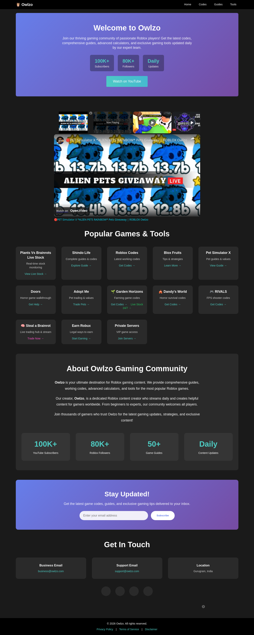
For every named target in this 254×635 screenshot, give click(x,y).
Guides (218, 4)
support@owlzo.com (127, 571)
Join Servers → (127, 338)
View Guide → (218, 265)
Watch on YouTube (127, 81)
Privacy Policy (105, 629)
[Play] (152, 122)
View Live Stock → (36, 273)
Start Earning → (81, 338)
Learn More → (172, 265)
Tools (233, 4)
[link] (60, 140)
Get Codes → (127, 265)
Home (187, 4)
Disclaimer (151, 629)
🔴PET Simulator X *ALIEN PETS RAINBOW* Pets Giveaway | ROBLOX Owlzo (126, 140)
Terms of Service (129, 629)
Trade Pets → (81, 304)
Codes (202, 4)
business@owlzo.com (51, 571)
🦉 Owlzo (24, 4)
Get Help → (36, 304)
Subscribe (163, 515)
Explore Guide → (81, 265)
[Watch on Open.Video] (72, 210)
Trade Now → (36, 338)
